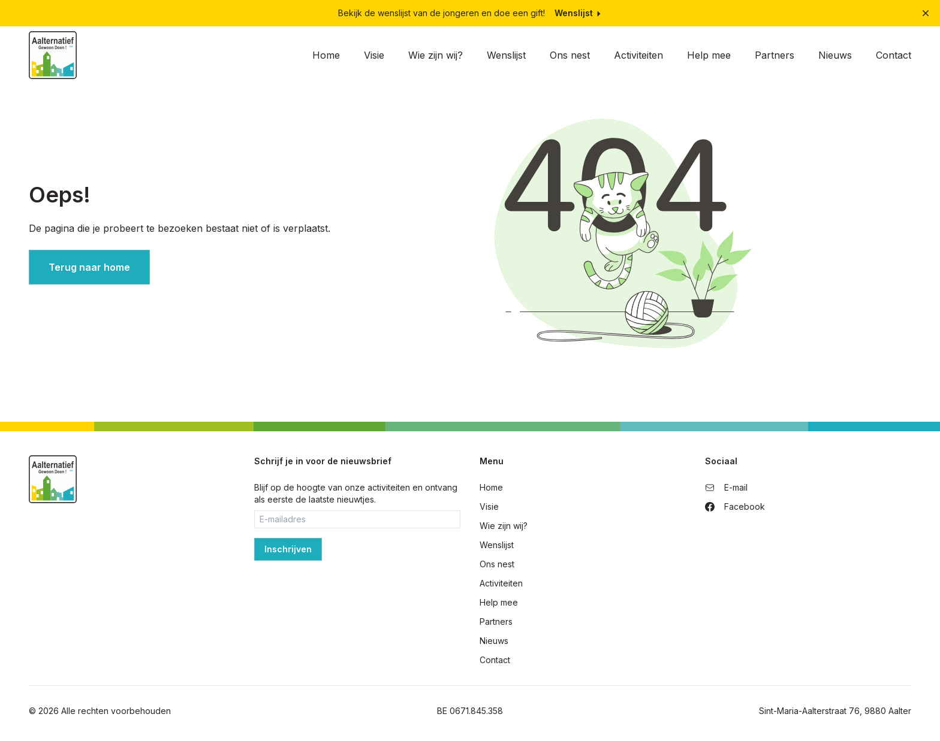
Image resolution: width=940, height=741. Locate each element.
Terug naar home (89, 267)
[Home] (53, 55)
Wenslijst (578, 13)
